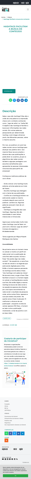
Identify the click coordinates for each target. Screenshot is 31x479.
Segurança (7, 422)
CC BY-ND (13, 325)
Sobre (7, 401)
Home (3, 17)
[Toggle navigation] (28, 9)
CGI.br (6, 406)
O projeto (7, 404)
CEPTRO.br (8, 410)
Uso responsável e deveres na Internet (15, 425)
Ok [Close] (15, 475)
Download (8, 91)
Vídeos (7, 413)
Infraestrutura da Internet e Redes (14, 418)
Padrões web (6, 318)
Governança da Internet (11, 416)
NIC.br (6, 408)
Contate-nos (26, 462)
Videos (9, 17)
